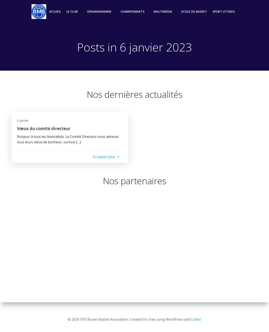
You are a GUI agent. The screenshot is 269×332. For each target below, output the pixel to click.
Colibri (196, 319)
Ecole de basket (194, 12)
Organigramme (101, 12)
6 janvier (23, 122)
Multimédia (165, 12)
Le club (74, 12)
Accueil (55, 12)
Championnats (134, 12)
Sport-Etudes (223, 12)
